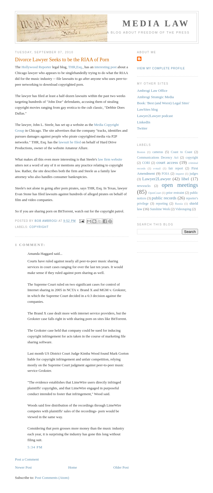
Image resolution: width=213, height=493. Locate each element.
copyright (39, 226)
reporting (162, 203)
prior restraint (175, 193)
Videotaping (183, 209)
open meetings (180, 185)
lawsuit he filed (69, 142)
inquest (180, 173)
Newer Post (23, 467)
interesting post (105, 67)
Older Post (121, 467)
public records (164, 197)
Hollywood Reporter (36, 67)
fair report (175, 168)
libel (185, 178)
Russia (179, 203)
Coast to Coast (181, 152)
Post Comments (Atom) (52, 478)
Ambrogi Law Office (152, 90)
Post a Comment (27, 459)
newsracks (144, 186)
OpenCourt (154, 192)
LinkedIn (143, 122)
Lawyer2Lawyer (156, 178)
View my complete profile (161, 68)
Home (72, 467)
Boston (141, 152)
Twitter (142, 128)
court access (167, 162)
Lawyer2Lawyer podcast (155, 116)
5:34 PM (34, 447)
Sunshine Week (160, 209)
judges (194, 174)
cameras (158, 152)
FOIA (165, 174)
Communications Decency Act (157, 157)
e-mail (157, 168)
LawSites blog (147, 109)
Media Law (156, 23)
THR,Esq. (75, 67)
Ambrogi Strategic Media (155, 97)
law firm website (110, 159)
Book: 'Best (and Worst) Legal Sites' (163, 103)
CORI (146, 163)
